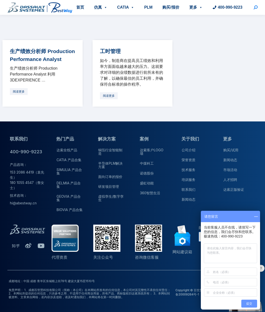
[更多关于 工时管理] (109, 95)
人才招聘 (230, 179)
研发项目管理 (108, 186)
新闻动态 (188, 199)
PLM (148, 7)
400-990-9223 (230, 7)
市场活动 (230, 170)
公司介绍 (188, 150)
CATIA (125, 7)
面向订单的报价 (110, 177)
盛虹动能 (147, 183)
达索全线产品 (67, 150)
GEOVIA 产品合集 (69, 198)
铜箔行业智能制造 (110, 152)
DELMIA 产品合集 (69, 185)
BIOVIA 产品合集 (70, 210)
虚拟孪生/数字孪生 (111, 198)
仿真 (100, 7)
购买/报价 (170, 7)
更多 (196, 7)
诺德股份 (147, 173)
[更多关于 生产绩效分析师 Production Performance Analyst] (19, 91)
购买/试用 (230, 150)
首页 (80, 7)
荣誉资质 (188, 160)
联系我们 (188, 189)
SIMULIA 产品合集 (69, 171)
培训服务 (188, 179)
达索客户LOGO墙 (151, 152)
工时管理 (110, 51)
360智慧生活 (150, 193)
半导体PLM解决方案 (110, 165)
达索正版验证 (233, 189)
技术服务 (188, 170)
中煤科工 (147, 163)
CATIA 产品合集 (69, 160)
